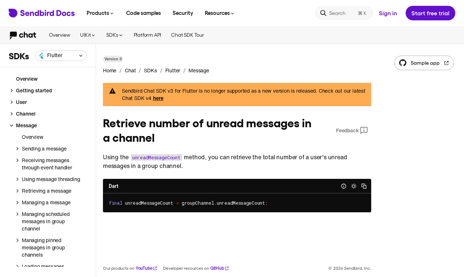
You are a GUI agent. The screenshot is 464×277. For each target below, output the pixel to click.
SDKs (114, 35)
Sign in (388, 12)
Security (183, 12)
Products (101, 12)
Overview (59, 35)
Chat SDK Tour (187, 35)
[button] (61, 55)
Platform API (147, 35)
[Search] (344, 13)
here (158, 98)
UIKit (88, 35)
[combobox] (61, 55)
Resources (220, 12)
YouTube (147, 268)
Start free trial (430, 12)
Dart (113, 186)
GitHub (219, 268)
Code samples (143, 12)
